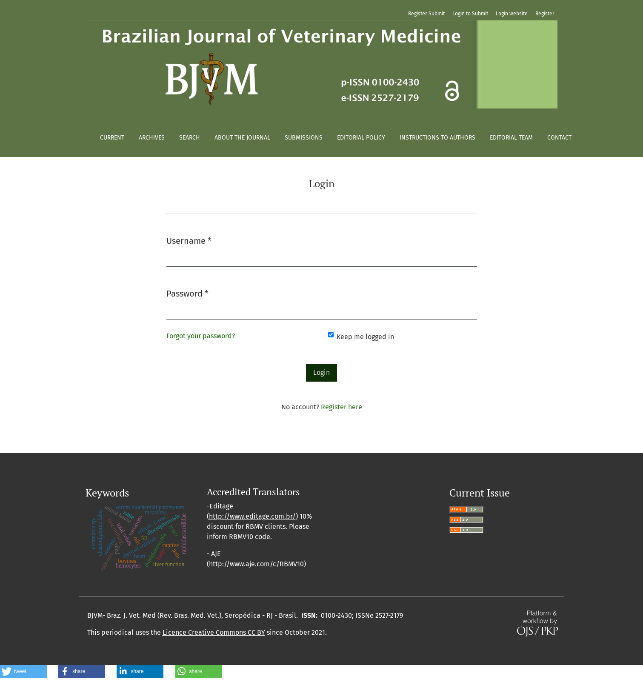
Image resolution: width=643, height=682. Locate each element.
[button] (23, 671)
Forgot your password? (200, 336)
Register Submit (426, 14)
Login (321, 372)
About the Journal (242, 137)
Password (187, 293)
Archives (152, 137)
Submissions (304, 137)
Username (188, 240)
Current (112, 137)
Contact (559, 137)
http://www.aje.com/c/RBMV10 (256, 564)
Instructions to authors (437, 137)
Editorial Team (511, 137)
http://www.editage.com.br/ (252, 516)
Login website (512, 14)
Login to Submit (470, 14)
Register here (341, 407)
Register (544, 14)
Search (189, 137)
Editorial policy (361, 137)
